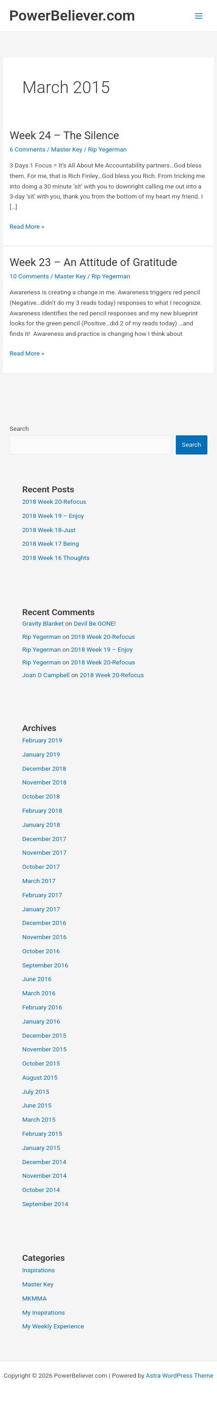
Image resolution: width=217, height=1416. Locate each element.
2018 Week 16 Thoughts (55, 557)
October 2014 (41, 1189)
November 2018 (44, 782)
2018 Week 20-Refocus (54, 501)
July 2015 (35, 1091)
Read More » (27, 226)
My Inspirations (43, 1312)
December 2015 (44, 1035)
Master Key (66, 149)
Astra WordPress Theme (179, 1375)
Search (19, 428)
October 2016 (41, 951)
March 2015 (38, 1119)
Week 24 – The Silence (64, 135)
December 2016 (44, 922)
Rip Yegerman (41, 636)
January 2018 (41, 824)
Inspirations (38, 1270)
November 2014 (44, 1175)
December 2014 (44, 1161)
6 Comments (27, 149)
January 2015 (41, 1147)
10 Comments (29, 276)
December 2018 (44, 768)
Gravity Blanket (43, 623)
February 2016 (42, 1007)
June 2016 (36, 978)
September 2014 (45, 1203)
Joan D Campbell (46, 675)
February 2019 (42, 740)
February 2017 (42, 895)
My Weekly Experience (53, 1326)
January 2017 (41, 909)
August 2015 (39, 1077)
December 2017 (44, 838)
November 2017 (44, 852)
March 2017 (38, 880)
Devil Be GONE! (95, 623)
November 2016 (44, 937)
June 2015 (36, 1105)
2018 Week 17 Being (50, 543)
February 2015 (42, 1133)
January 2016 (41, 1021)
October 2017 (41, 866)
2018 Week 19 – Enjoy (53, 515)
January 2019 (41, 754)
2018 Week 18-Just (49, 529)
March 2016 (38, 993)
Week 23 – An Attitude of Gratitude (93, 262)
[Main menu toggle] (199, 15)
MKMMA (34, 1298)
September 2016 (45, 965)
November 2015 (44, 1049)
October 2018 (41, 796)
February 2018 (42, 810)
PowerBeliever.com (72, 15)
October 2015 (41, 1063)
